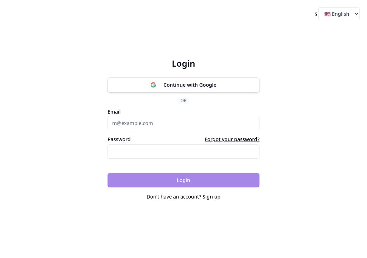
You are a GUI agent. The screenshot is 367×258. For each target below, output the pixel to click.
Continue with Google (183, 84)
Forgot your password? (232, 139)
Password (119, 139)
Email (114, 111)
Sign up (211, 196)
